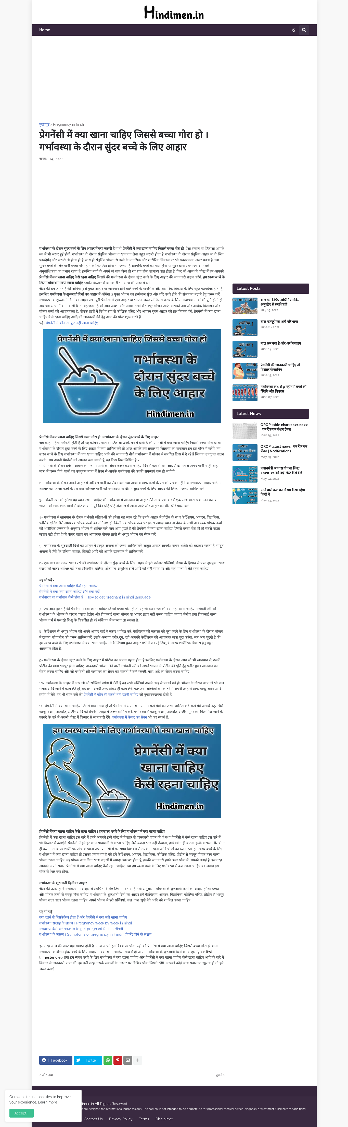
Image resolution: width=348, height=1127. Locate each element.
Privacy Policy (121, 1119)
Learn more (47, 1102)
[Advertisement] (174, 79)
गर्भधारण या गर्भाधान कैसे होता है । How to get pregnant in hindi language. (95, 597)
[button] (293, 30)
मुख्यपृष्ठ (44, 124)
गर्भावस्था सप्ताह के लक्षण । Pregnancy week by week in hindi (85, 923)
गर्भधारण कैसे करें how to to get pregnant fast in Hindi (81, 929)
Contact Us (93, 1119)
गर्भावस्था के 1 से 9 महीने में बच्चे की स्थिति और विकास (283, 389)
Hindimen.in (84, 1104)
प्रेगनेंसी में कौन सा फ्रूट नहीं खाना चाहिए (72, 323)
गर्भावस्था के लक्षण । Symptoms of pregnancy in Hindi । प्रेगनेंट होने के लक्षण (95, 934)
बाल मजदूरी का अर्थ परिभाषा (279, 322)
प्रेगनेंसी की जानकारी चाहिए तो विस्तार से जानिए (280, 367)
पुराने (219, 1075)
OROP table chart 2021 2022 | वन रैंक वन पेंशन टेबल (284, 427)
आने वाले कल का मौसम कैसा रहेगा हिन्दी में (283, 492)
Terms (144, 1119)
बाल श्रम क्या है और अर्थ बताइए (281, 343)
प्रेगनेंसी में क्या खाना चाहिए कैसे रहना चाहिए (68, 586)
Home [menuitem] (44, 30)
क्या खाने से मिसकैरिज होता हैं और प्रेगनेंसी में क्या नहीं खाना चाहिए (83, 917)
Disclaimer (164, 1119)
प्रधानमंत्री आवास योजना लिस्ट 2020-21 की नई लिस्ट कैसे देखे (281, 470)
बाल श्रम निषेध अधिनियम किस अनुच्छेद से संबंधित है (280, 302)
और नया (47, 1075)
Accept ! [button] (22, 1113)
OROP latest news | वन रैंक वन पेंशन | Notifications (284, 448)
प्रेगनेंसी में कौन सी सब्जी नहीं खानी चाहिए (111, 694)
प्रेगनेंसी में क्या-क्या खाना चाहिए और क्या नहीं (69, 592)
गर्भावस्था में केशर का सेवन (129, 717)
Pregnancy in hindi (68, 124)
